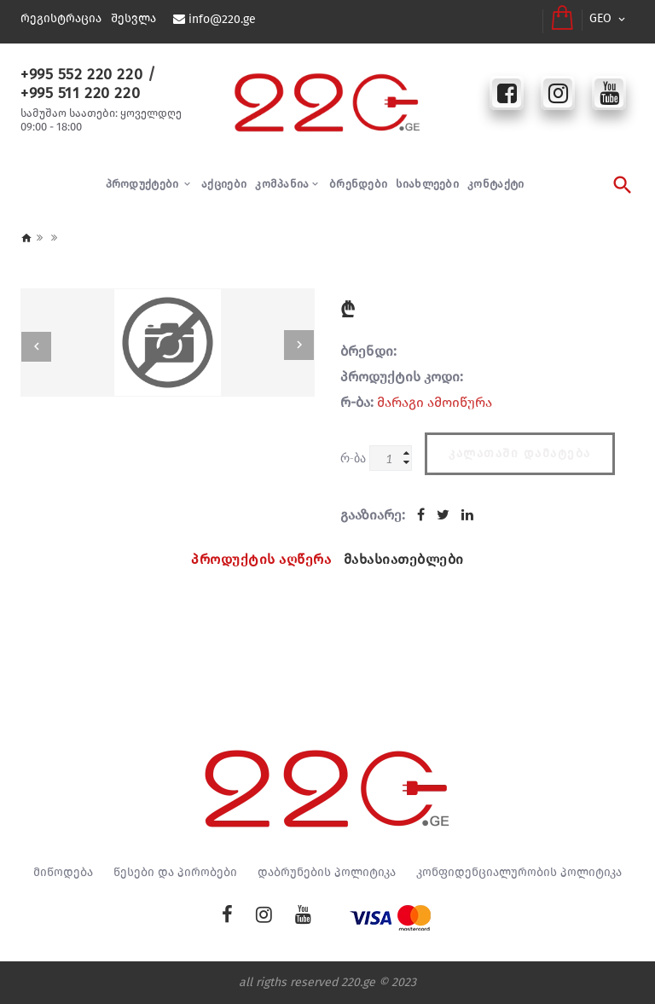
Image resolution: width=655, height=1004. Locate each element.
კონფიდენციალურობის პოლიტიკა (519, 872)
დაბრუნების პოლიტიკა (327, 872)
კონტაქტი (495, 183)
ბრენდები (358, 183)
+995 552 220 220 (81, 74)
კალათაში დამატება (520, 453)
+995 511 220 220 (79, 93)
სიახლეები (427, 183)
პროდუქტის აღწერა (261, 559)
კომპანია (282, 183)
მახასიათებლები (404, 559)
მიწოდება (63, 872)
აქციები (223, 183)
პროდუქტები (144, 183)
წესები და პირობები (175, 872)
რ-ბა (353, 457)
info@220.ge (222, 19)
